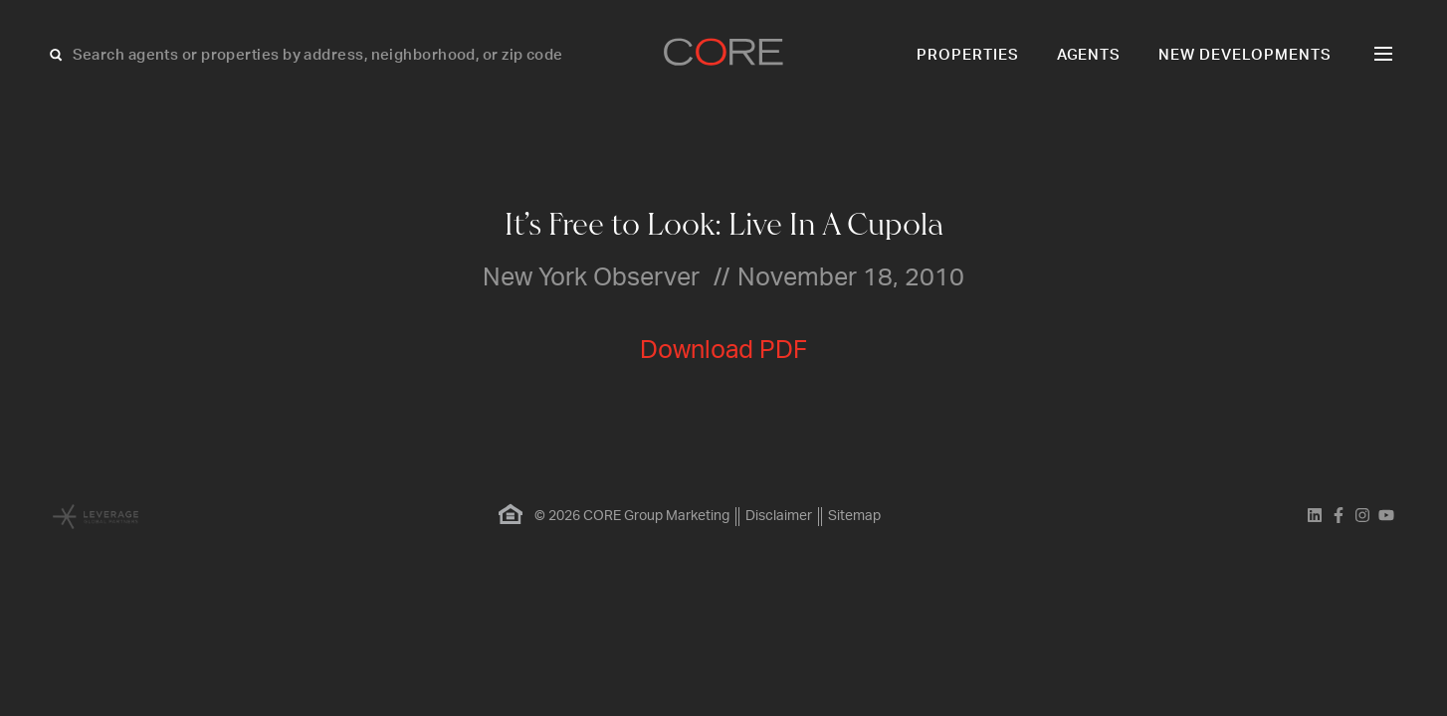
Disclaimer (778, 516)
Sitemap (854, 516)
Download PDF (723, 350)
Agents (1089, 55)
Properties (968, 55)
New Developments (1245, 55)
